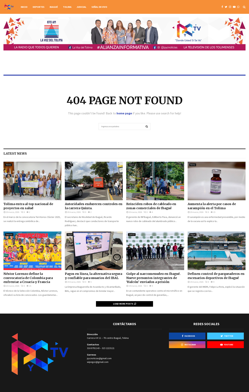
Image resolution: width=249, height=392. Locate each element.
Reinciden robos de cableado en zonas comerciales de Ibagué (151, 206)
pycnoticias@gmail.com (99, 358)
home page (124, 113)
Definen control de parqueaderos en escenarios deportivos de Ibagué (216, 276)
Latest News (15, 153)
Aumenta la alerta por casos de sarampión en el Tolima (212, 206)
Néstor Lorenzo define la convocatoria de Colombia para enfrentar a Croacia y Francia (28, 278)
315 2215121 (108, 348)
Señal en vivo (99, 6)
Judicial (81, 6)
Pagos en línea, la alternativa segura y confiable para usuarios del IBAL (93, 276)
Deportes (38, 6)
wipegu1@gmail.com (97, 361)
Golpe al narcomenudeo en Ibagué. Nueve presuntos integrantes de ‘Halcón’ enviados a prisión (153, 278)
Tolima (67, 6)
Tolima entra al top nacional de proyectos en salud (28, 206)
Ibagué (54, 6)
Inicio (24, 6)
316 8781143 (93, 348)
